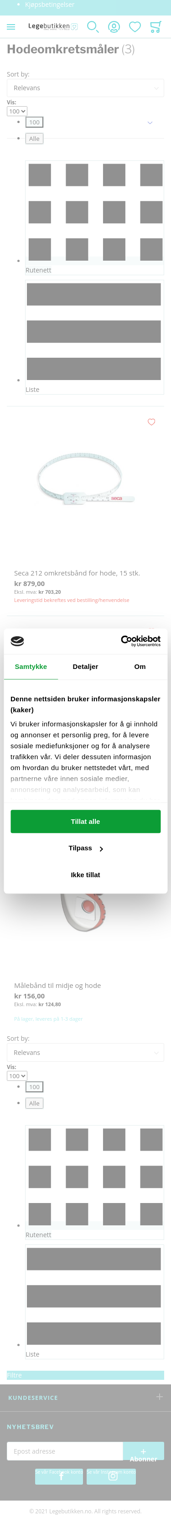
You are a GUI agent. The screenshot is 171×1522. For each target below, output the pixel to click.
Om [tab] (140, 666)
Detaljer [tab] (85, 666)
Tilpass (86, 848)
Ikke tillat (85, 875)
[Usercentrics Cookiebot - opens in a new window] (122, 641)
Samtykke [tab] (31, 666)
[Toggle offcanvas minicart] (155, 26)
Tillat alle (85, 821)
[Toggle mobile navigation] (11, 26)
